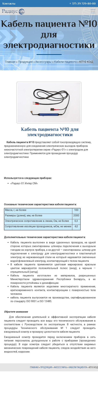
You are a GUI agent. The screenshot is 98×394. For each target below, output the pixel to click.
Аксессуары (43, 61)
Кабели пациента (65, 61)
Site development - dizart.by (49, 384)
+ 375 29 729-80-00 (82, 3)
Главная (10, 61)
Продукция (25, 61)
